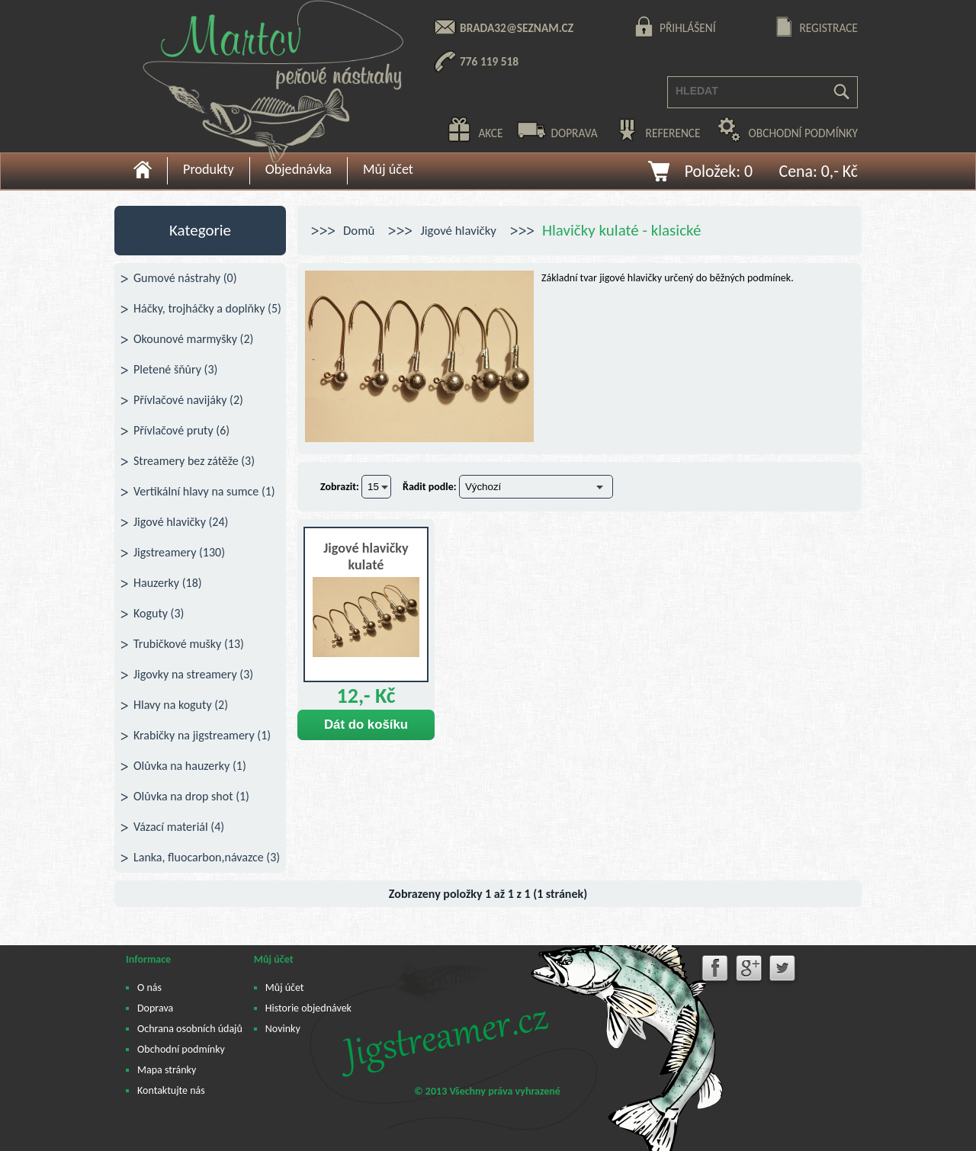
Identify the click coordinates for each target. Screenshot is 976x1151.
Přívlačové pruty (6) (181, 430)
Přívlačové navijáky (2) (188, 400)
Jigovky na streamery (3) (193, 674)
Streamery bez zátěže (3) (194, 461)
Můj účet (388, 169)
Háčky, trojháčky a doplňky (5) (207, 308)
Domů (358, 231)
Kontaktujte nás (171, 1090)
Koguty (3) (158, 613)
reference (673, 133)
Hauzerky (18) (167, 583)
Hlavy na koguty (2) (180, 704)
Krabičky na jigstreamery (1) (202, 735)
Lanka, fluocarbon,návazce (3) (206, 857)
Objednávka (298, 169)
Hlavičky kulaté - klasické (621, 230)
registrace (828, 28)
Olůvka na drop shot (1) (191, 796)
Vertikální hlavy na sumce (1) (204, 491)
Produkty (208, 169)
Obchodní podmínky (181, 1049)
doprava (574, 133)
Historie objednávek (308, 1008)
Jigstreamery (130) (179, 552)
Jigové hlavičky (458, 231)
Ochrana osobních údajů (189, 1028)
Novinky (282, 1028)
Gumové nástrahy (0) (185, 278)
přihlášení (688, 28)
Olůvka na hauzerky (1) (189, 765)
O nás (149, 987)
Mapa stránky (166, 1069)
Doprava (155, 1008)
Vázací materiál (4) (178, 826)
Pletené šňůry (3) (175, 369)
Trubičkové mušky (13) (188, 643)
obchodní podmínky (803, 133)
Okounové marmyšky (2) (193, 339)
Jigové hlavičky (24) (180, 522)
